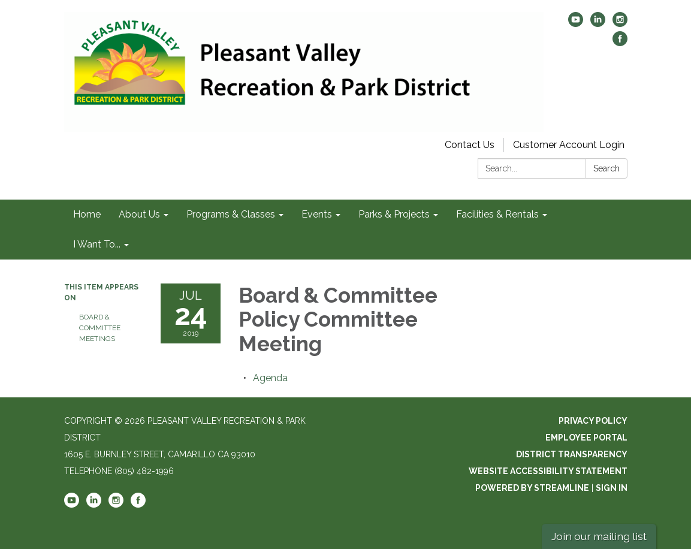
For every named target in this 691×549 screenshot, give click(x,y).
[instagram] (619, 23)
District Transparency (571, 454)
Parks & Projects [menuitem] (394, 214)
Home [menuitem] (87, 214)
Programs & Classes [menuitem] (230, 214)
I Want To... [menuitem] (96, 244)
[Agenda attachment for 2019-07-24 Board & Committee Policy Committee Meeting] (270, 378)
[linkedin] (597, 23)
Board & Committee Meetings (99, 328)
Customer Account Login (568, 144)
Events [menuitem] (316, 214)
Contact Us (469, 144)
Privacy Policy (593, 421)
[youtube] (575, 23)
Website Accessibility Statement (548, 471)
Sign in (611, 488)
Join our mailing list (599, 536)
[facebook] (619, 43)
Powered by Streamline (532, 488)
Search (606, 168)
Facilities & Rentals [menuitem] (497, 214)
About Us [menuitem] (139, 214)
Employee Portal (586, 437)
